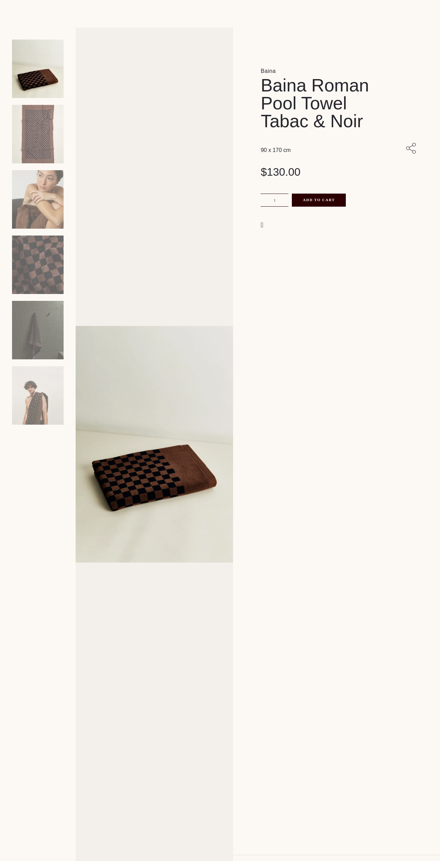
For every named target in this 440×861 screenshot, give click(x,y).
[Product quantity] (274, 200)
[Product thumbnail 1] (38, 134)
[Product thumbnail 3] (38, 265)
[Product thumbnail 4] (38, 330)
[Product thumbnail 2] (38, 199)
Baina (268, 71)
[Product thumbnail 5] (38, 395)
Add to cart (319, 200)
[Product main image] (38, 69)
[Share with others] (412, 149)
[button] (263, 224)
